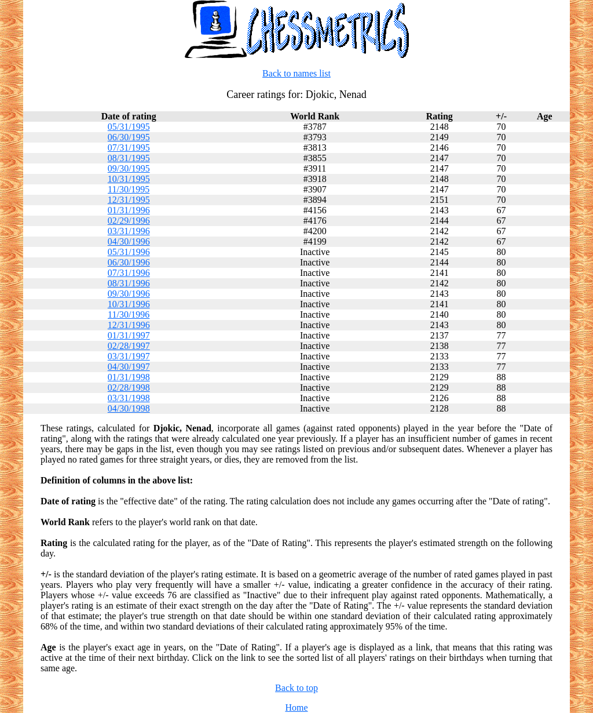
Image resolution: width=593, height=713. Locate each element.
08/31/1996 (129, 283)
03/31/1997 (129, 356)
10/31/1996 (129, 304)
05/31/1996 (129, 252)
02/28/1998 (129, 387)
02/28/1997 (129, 346)
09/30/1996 (129, 294)
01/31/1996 (129, 210)
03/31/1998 (129, 398)
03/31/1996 (129, 231)
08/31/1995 (129, 158)
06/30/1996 (129, 262)
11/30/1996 (128, 314)
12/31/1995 (129, 200)
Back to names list (296, 73)
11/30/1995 (128, 189)
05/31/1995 (129, 127)
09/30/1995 (129, 168)
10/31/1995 (129, 179)
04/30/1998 (129, 408)
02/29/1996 (129, 220)
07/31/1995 (129, 147)
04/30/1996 (129, 241)
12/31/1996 (129, 325)
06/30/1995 (129, 137)
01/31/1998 (129, 377)
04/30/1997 (129, 367)
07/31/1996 (129, 273)
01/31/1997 (129, 335)
